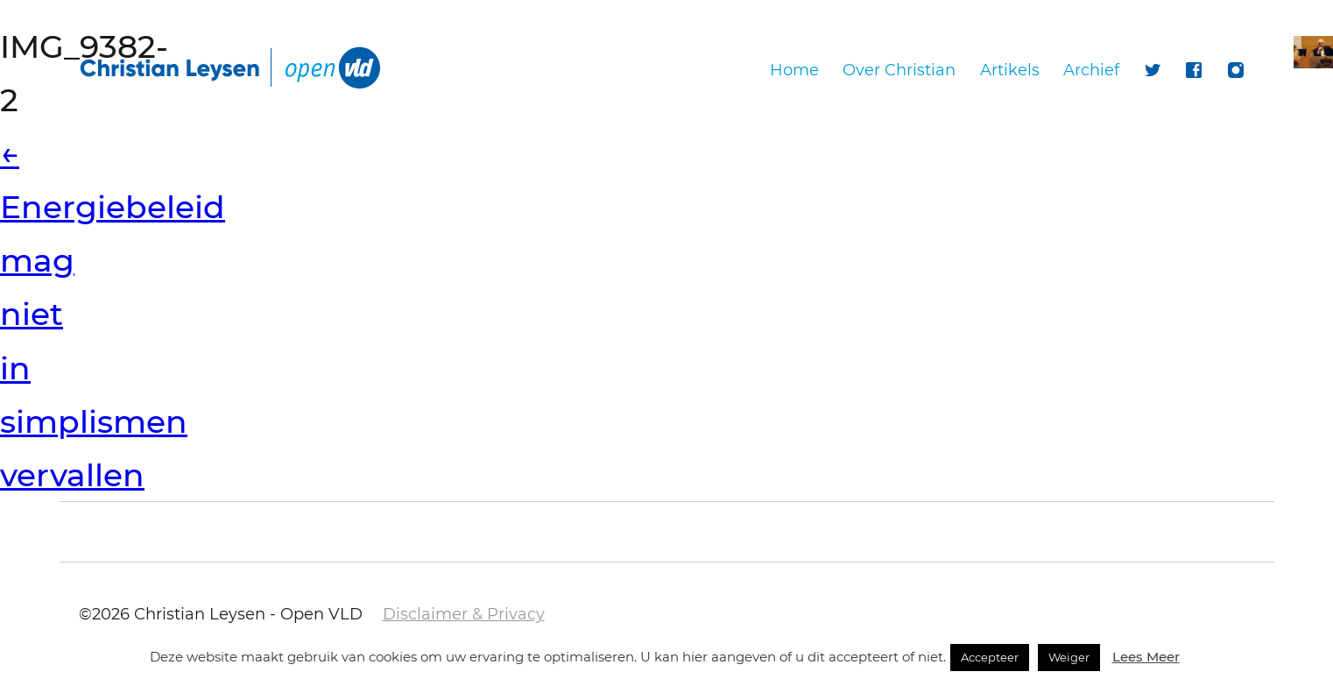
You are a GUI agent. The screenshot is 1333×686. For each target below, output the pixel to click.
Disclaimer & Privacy (464, 614)
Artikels (1010, 70)
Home (794, 70)
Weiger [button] (1069, 657)
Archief (1091, 70)
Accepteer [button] (990, 657)
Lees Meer (1146, 656)
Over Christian (899, 70)
